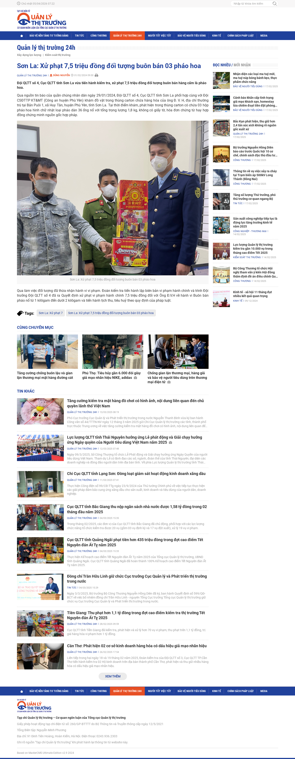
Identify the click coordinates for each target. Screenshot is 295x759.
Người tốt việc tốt (159, 35)
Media (263, 35)
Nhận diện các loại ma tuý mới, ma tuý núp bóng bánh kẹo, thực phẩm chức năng (255, 78)
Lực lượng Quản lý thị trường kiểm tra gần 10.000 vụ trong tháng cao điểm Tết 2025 (253, 248)
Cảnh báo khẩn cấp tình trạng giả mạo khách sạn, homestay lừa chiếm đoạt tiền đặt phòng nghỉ (254, 102)
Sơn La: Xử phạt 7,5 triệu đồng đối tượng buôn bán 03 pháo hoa (111, 313)
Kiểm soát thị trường (57, 55)
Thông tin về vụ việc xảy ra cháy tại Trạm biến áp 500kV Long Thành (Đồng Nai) (255, 175)
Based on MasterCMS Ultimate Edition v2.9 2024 (45, 752)
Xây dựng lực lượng (29, 55)
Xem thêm (112, 676)
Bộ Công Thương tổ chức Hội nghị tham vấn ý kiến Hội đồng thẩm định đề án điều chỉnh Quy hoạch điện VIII (255, 272)
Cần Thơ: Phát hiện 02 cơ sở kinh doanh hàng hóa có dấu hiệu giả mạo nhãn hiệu (137, 646)
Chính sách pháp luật (241, 35)
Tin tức (79, 35)
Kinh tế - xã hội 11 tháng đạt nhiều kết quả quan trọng (252, 294)
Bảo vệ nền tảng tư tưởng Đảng (49, 35)
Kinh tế (216, 35)
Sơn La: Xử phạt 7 (51, 313)
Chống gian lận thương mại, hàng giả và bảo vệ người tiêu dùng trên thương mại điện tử (177, 377)
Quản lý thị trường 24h (127, 35)
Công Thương (99, 35)
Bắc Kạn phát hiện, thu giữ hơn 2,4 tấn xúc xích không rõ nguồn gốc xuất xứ (254, 125)
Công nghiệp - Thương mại (249, 231)
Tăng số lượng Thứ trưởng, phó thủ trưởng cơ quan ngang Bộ (254, 197)
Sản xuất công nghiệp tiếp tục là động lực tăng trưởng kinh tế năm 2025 (255, 222)
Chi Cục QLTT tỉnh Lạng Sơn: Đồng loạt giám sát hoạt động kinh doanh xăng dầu (136, 473)
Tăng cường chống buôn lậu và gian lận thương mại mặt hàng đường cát (45, 375)
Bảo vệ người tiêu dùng (192, 35)
